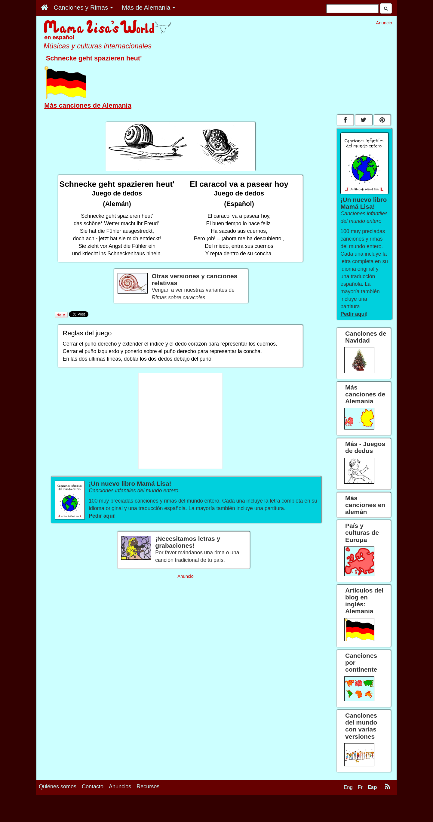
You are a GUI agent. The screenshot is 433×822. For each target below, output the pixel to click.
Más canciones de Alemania (87, 105)
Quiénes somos (57, 787)
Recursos (148, 787)
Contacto (92, 787)
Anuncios (120, 787)
